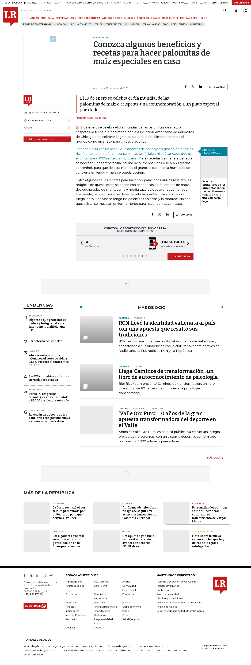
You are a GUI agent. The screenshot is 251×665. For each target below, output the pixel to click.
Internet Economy (202, 531)
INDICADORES (188, 18)
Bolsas (126, 531)
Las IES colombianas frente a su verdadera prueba (49, 378)
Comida (98, 24)
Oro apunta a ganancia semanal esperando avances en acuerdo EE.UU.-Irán (138, 541)
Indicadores (72, 610)
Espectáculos (37, 410)
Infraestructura (102, 610)
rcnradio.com (123, 650)
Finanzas (70, 606)
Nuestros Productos (168, 585)
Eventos (126, 602)
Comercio (128, 503)
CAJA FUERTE (170, 18)
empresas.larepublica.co (90, 646)
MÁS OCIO (213, 457)
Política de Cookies (167, 606)
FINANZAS (32, 18)
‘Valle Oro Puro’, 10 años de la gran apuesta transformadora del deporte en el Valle (167, 419)
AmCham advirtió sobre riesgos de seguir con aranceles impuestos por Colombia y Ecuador (140, 513)
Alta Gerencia (101, 581)
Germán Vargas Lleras (155, 24)
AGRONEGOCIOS (112, 18)
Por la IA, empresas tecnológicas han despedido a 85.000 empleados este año (49, 397)
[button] (80, 244)
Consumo (71, 594)
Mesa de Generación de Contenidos (177, 581)
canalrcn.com (104, 650)
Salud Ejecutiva (131, 619)
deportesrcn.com (34, 654)
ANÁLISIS (129, 18)
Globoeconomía (131, 606)
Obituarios (100, 615)
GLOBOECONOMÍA (89, 18)
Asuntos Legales (75, 585)
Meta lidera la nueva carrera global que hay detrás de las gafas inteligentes (208, 541)
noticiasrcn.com (143, 650)
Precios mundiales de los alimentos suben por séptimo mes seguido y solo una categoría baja (214, 191)
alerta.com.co (181, 650)
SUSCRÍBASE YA (180, 256)
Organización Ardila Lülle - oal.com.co (214, 647)
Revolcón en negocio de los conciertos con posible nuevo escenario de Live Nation (49, 418)
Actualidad (198, 503)
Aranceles (196, 24)
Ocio (125, 615)
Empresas (71, 602)
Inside (125, 610)
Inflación (62, 24)
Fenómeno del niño (116, 24)
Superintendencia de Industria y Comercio (181, 610)
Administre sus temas (38, 139)
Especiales (100, 602)
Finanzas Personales (105, 606)
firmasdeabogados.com (121, 646)
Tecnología (35, 316)
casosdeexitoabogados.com (40, 650)
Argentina (58, 503)
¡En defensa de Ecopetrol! (46, 341)
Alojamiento (84, 24)
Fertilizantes (179, 24)
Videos (98, 627)
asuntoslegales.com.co (37, 646)
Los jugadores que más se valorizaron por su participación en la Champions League (69, 541)
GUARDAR (217, 86)
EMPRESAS (62, 18)
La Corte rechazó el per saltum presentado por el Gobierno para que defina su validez (69, 513)
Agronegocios (74, 581)
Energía (134, 24)
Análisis (126, 581)
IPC (72, 24)
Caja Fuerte (100, 585)
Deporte (58, 531)
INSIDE (203, 18)
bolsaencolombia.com (151, 646)
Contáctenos (164, 590)
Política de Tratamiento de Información (179, 602)
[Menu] (23, 17)
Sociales (70, 627)
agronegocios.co (63, 646)
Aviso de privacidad (168, 594)
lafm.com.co (163, 650)
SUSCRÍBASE (241, 2)
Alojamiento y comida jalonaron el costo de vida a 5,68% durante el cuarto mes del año (49, 360)
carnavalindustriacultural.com (76, 650)
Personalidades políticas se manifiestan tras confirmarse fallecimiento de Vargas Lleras (209, 514)
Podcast (70, 619)
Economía (128, 594)
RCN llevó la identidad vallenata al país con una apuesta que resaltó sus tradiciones (167, 329)
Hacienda (34, 351)
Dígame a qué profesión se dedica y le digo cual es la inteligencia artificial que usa (47, 325)
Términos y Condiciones (170, 598)
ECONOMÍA (47, 18)
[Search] (224, 10)
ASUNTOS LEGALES (148, 18)
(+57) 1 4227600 (33, 594)
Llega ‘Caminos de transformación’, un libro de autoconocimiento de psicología (168, 374)
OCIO (73, 18)
